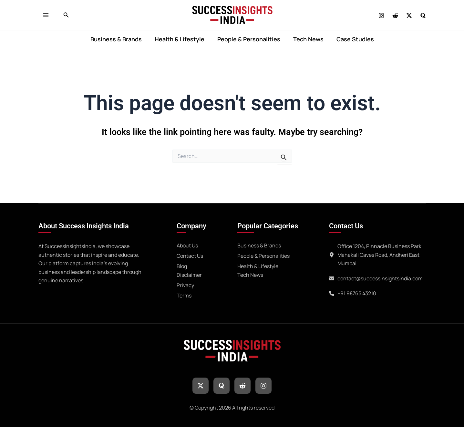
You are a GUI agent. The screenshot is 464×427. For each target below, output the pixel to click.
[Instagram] (381, 15)
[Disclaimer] (189, 274)
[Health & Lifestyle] (257, 265)
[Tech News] (250, 274)
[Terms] (184, 294)
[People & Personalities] (263, 255)
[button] (66, 15)
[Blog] (182, 265)
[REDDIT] (395, 15)
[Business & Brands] (259, 244)
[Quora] (423, 15)
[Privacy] (185, 284)
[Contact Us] (190, 255)
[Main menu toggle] (47, 15)
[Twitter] (409, 15)
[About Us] (187, 244)
